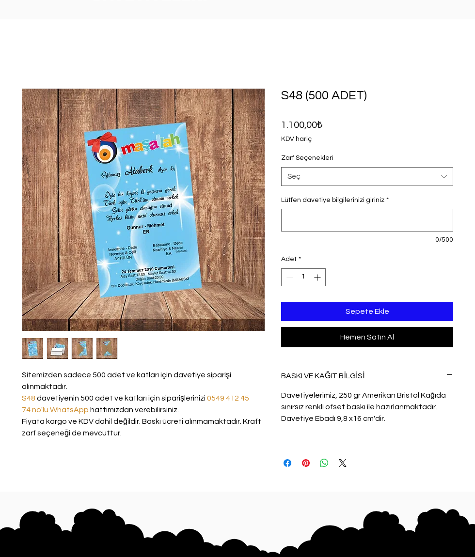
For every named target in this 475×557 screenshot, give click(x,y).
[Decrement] (289, 277)
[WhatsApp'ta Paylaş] (324, 463)
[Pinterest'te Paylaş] (306, 463)
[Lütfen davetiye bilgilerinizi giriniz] (367, 220)
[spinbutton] (303, 277)
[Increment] (318, 277)
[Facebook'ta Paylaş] (287, 463)
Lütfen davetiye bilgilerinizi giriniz (335, 200)
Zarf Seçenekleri (307, 158)
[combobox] (367, 176)
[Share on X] (342, 463)
